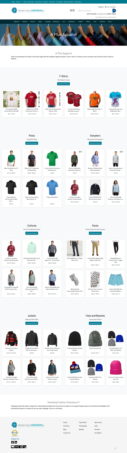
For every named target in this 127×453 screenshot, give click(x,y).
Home (13, 2)
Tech (95, 22)
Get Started (77, 2)
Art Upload (59, 2)
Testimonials (83, 426)
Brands (33, 22)
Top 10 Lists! (38, 2)
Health (81, 22)
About (18, 2)
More (110, 22)
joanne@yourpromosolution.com (106, 17)
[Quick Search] (94, 10)
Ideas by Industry (68, 2)
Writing (103, 22)
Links (96, 426)
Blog (25, 2)
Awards (25, 22)
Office (88, 22)
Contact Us (52, 2)
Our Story (66, 426)
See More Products (63, 84)
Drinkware (57, 22)
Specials (45, 2)
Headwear (72, 22)
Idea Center (30, 2)
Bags (40, 22)
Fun (64, 22)
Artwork (97, 429)
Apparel (17, 22)
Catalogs (48, 21)
